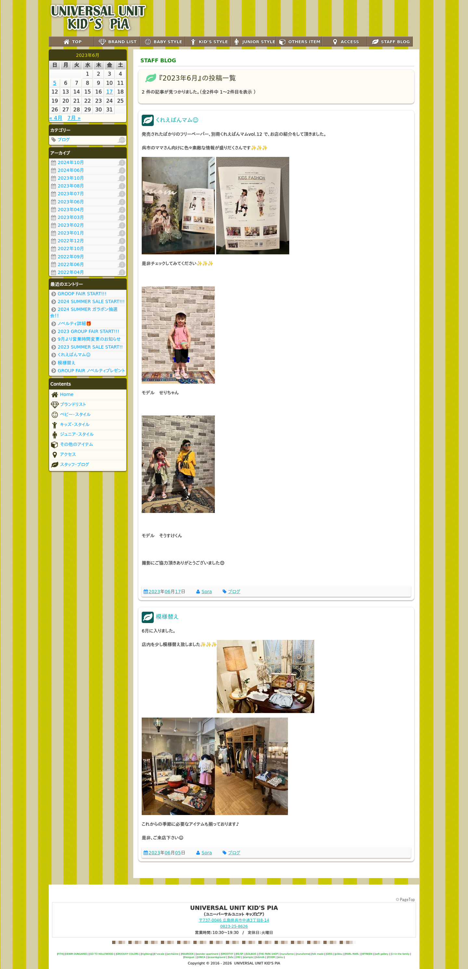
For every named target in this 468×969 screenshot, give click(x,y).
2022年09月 (87, 257)
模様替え (62, 363)
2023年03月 (87, 217)
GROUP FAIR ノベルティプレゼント (87, 371)
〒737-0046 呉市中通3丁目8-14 (234, 920)
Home (61, 394)
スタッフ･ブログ (69, 465)
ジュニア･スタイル (72, 434)
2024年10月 (87, 162)
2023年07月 (87, 194)
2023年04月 (87, 210)
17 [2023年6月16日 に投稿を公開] (109, 92)
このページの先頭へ (406, 900)
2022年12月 (87, 241)
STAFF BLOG (390, 42)
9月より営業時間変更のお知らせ (85, 339)
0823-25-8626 (234, 926)
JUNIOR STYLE (253, 42)
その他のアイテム (71, 444)
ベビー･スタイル (70, 415)
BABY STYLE (162, 42)
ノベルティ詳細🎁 (70, 324)
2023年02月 (87, 225)
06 (168, 591)
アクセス (63, 455)
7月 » (74, 118)
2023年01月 (87, 233)
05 (178, 852)
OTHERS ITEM (299, 42)
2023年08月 (87, 186)
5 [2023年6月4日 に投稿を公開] (54, 83)
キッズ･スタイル (70, 425)
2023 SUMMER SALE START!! (86, 347)
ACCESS (344, 42)
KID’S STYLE (208, 42)
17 (178, 591)
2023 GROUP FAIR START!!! (84, 331)
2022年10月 (87, 249)
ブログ (87, 140)
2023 (154, 591)
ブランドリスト (68, 405)
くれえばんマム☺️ (70, 355)
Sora (207, 591)
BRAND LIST (117, 42)
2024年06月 (87, 170)
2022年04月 (87, 272)
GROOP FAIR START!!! (78, 294)
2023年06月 (87, 202)
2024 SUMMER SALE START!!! (87, 302)
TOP (71, 42)
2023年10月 (87, 178)
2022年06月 (87, 264)
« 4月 (55, 118)
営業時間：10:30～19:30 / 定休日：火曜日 (234, 932)
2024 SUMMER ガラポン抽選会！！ (84, 312)
